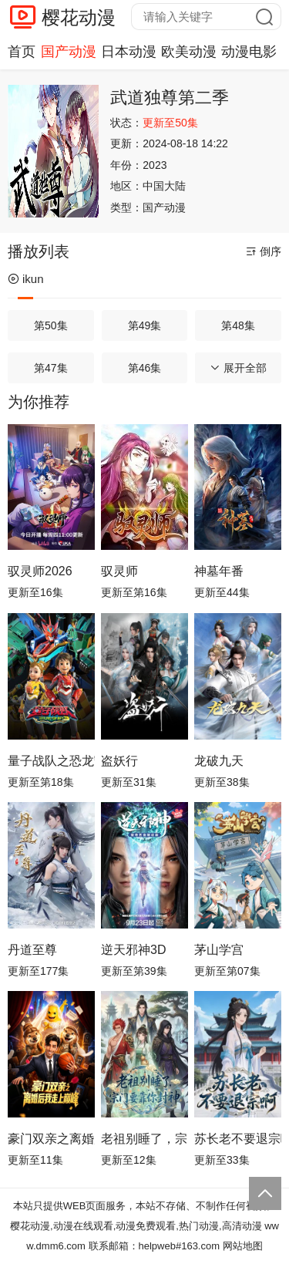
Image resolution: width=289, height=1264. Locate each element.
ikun (26, 278)
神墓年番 (219, 571)
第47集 (51, 368)
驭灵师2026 (40, 571)
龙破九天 (219, 760)
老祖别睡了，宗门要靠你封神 (144, 1138)
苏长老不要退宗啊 (237, 1138)
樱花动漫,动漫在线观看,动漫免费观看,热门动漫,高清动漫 (135, 1226)
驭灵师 (119, 571)
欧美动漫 (189, 51)
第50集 (51, 325)
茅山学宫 (219, 949)
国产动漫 (68, 51)
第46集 (145, 368)
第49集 (145, 325)
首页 (21, 51)
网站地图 (243, 1246)
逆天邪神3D (133, 949)
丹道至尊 (32, 949)
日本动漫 (128, 51)
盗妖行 (119, 760)
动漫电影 (249, 51)
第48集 (238, 325)
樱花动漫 (79, 17)
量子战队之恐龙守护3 (51, 760)
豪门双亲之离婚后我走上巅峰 (51, 1138)
